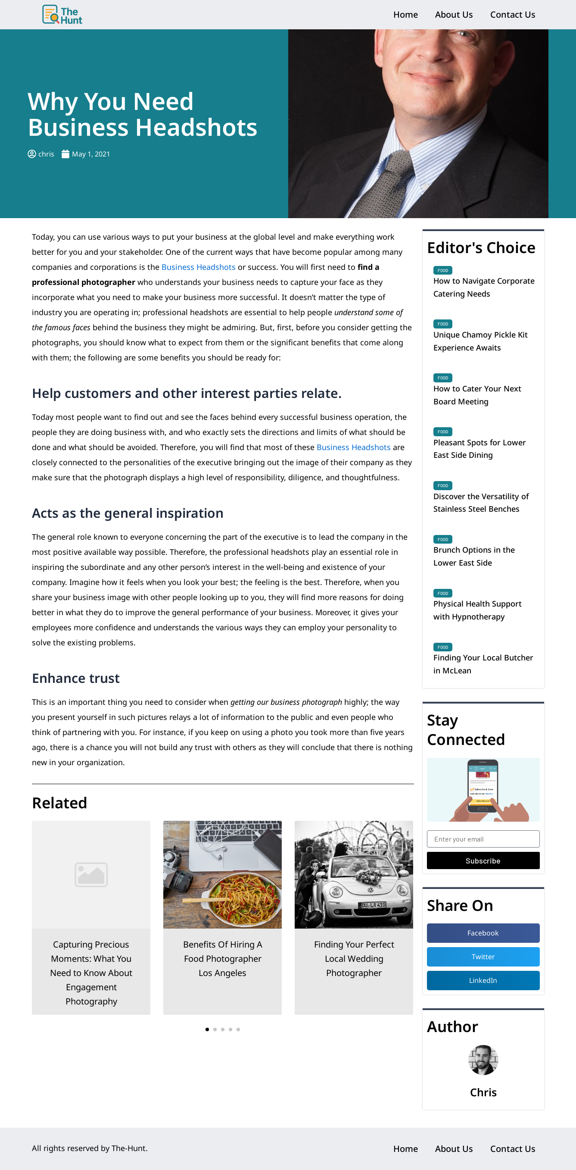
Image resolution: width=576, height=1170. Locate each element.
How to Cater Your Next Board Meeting (477, 395)
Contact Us (513, 14)
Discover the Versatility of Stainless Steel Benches (481, 502)
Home (405, 14)
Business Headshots (199, 267)
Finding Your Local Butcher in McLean (483, 664)
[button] (207, 1029)
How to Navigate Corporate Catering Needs (484, 287)
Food (443, 270)
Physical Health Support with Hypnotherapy (477, 610)
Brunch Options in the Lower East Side (474, 556)
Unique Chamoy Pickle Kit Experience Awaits (480, 341)
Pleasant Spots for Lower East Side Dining (479, 448)
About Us (454, 14)
